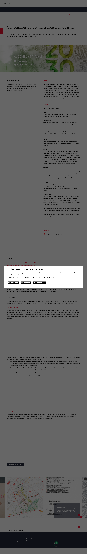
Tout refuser (26, 283)
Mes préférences (39, 283)
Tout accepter (13, 283)
